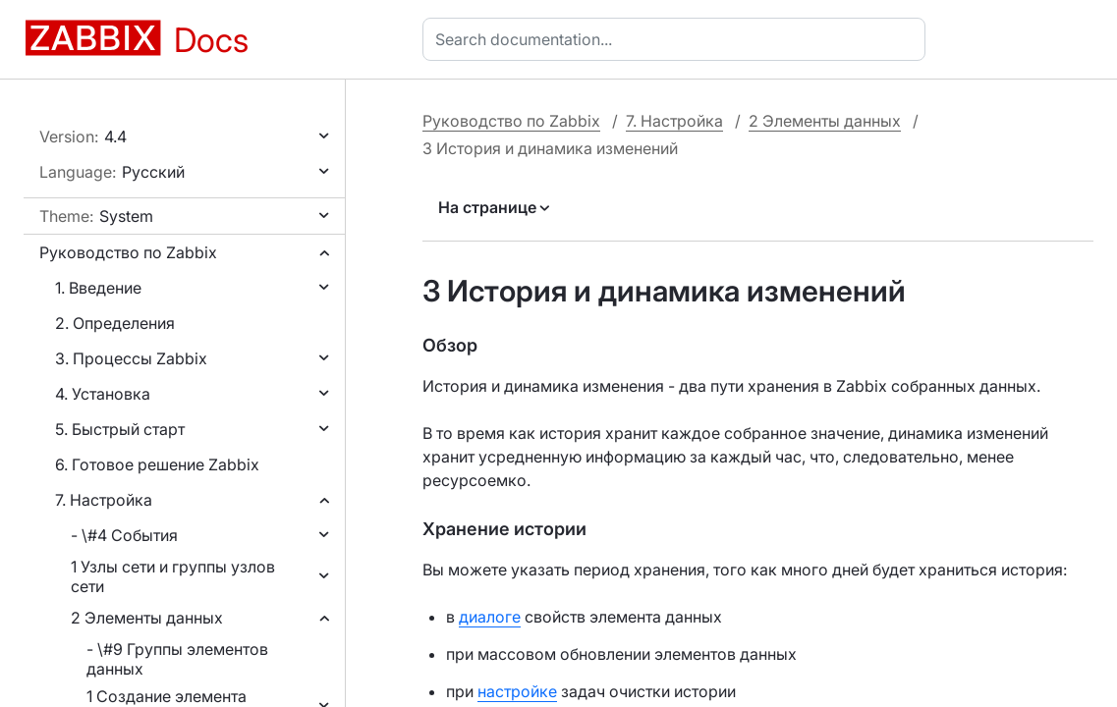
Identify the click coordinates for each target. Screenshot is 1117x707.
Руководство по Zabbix (128, 252)
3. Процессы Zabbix (131, 358)
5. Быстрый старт (120, 429)
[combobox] (677, 39)
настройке (517, 691)
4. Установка (102, 394)
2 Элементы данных (147, 617)
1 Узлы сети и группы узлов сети (173, 576)
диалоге (490, 616)
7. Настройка (103, 500)
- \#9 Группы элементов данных (177, 659)
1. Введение (98, 288)
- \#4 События (124, 535)
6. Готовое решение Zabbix (157, 464)
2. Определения (115, 323)
